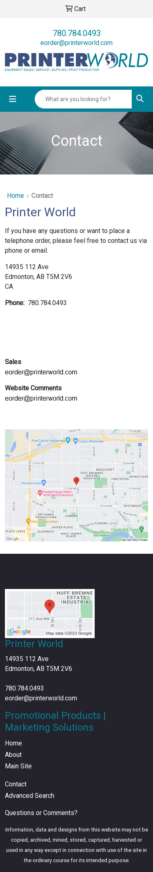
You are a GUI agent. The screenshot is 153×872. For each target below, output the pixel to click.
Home (15, 195)
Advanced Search (29, 796)
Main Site (18, 766)
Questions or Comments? (41, 813)
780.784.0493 (77, 33)
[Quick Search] (83, 99)
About (13, 755)
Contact (16, 784)
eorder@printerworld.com (76, 43)
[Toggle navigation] (12, 99)
